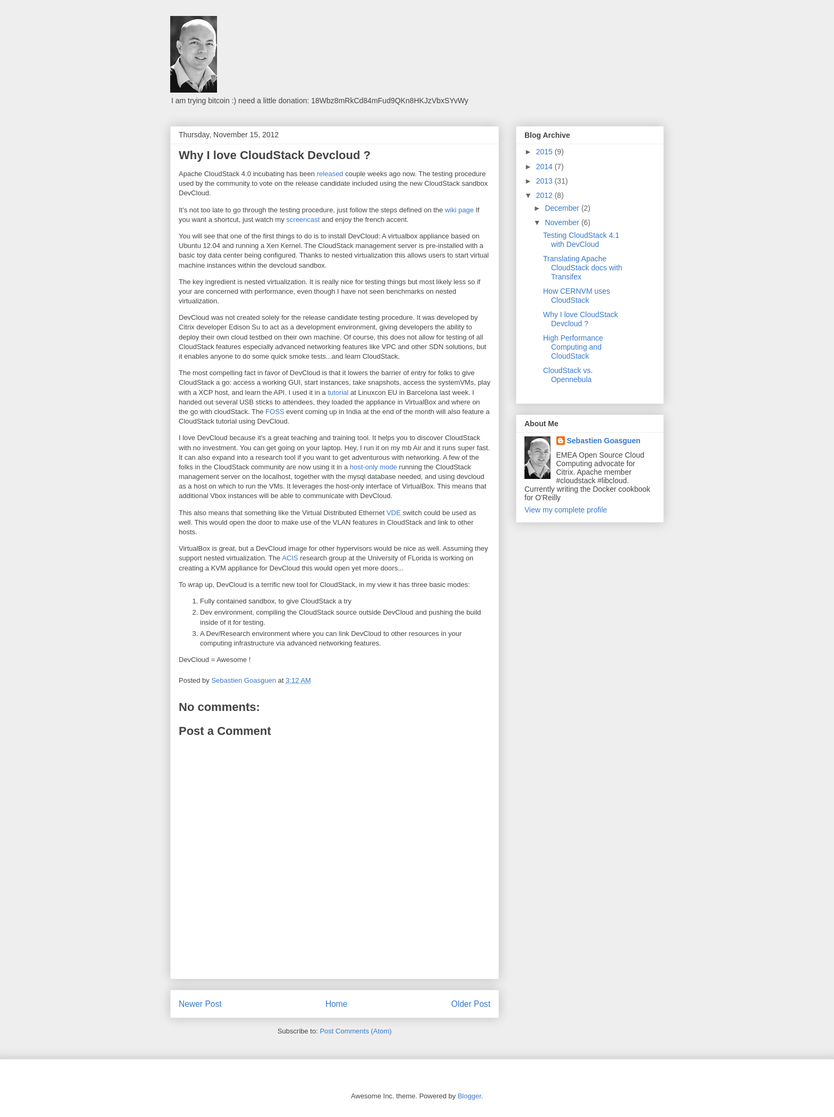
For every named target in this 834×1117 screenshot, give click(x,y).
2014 (545, 166)
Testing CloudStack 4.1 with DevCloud (581, 240)
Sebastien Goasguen (603, 440)
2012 (545, 195)
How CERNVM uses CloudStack (576, 295)
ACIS (290, 558)
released (329, 174)
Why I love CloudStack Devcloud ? (580, 319)
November (563, 222)
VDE (394, 513)
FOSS (274, 412)
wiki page (459, 210)
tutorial (338, 392)
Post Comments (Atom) (355, 1031)
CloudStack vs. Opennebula (568, 375)
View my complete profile (565, 510)
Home (337, 1003)
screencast (303, 220)
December (563, 208)
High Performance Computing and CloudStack (573, 347)
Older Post (470, 1003)
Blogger (469, 1096)
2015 (545, 151)
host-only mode (373, 467)
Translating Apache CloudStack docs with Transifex (582, 267)
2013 (545, 181)
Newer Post (200, 1003)
